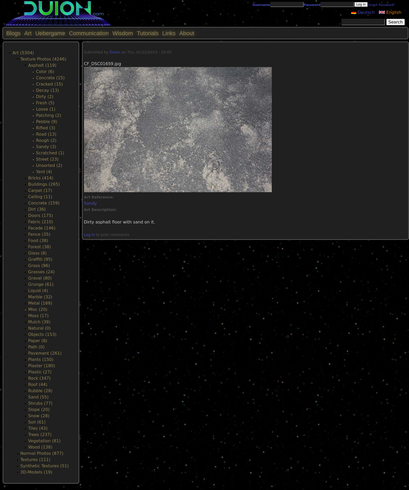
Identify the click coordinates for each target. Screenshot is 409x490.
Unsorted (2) (49, 165)
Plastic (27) (40, 372)
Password (312, 5)
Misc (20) (37, 309)
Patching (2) (48, 115)
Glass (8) (37, 253)
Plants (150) (40, 359)
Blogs (13, 33)
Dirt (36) (37, 209)
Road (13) (46, 134)
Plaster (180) (41, 365)
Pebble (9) (46, 121)
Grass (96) (39, 265)
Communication (89, 33)
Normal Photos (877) (41, 453)
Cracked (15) (49, 84)
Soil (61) (37, 422)
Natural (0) (39, 328)
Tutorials (148, 33)
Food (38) (38, 240)
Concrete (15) (50, 77)
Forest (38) (39, 246)
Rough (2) (46, 140)
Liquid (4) (38, 290)
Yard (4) (44, 171)
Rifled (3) (45, 127)
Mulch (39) (39, 321)
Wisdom (122, 33)
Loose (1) (45, 109)
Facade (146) (41, 228)
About (186, 33)
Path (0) (36, 346)
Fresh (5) (45, 102)
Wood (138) (40, 447)
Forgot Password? (381, 5)
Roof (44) (37, 384)
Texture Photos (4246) (43, 59)
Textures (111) (35, 459)
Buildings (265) (44, 184)
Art (28, 33)
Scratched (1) (50, 152)
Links (169, 33)
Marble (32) (40, 296)
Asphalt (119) (42, 65)
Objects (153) (42, 334)
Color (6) (45, 71)
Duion (115, 52)
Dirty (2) (44, 96)
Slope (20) (39, 409)
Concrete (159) (43, 203)
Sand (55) (38, 397)
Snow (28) (38, 415)
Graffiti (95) (40, 259)
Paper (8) (37, 340)
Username (261, 5)
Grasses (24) (41, 271)
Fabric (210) (40, 221)
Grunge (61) (40, 284)
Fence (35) (39, 234)
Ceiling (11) (40, 196)
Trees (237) (40, 434)
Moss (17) (38, 315)
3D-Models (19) (36, 472)
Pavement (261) (45, 353)
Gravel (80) (40, 278)
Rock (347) (39, 378)
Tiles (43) (37, 428)
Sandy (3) (46, 146)
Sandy (90, 203)
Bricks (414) (40, 178)
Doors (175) (40, 215)
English (390, 12)
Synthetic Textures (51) (44, 465)
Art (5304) (23, 52)
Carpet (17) (40, 190)
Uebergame (50, 33)
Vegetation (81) (44, 440)
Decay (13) (47, 90)
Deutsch (363, 12)
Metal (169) (40, 303)
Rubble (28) (40, 390)
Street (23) (47, 159)
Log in (89, 235)
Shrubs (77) (40, 403)
